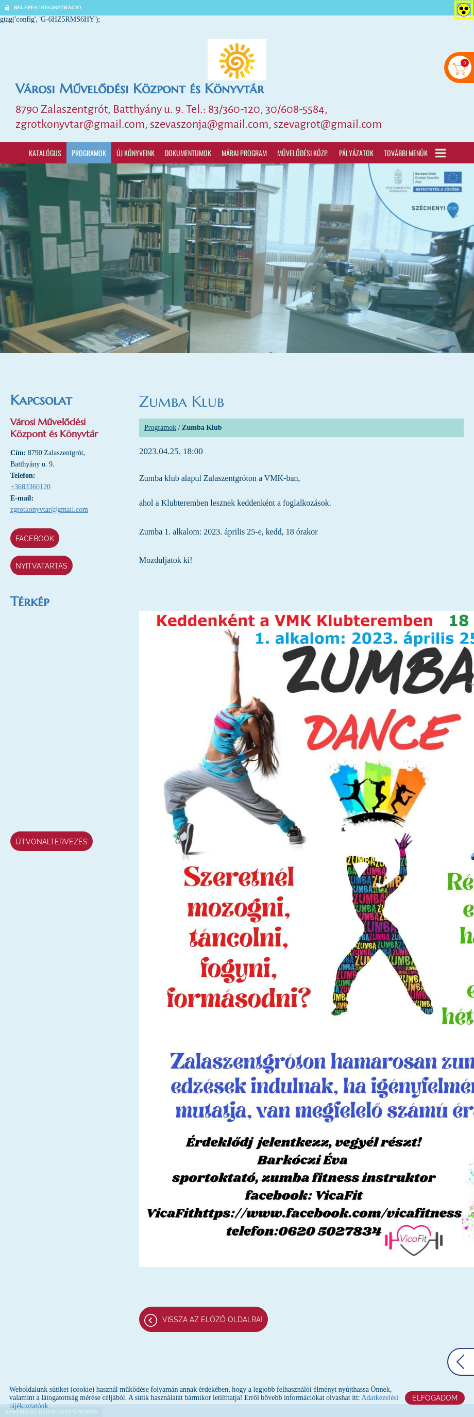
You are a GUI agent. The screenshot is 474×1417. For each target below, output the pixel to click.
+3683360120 (30, 487)
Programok (89, 152)
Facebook (34, 539)
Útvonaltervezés (51, 842)
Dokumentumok (188, 152)
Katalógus (45, 152)
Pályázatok (356, 152)
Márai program (244, 152)
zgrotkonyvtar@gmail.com (49, 509)
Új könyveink (135, 152)
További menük (415, 152)
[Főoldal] (237, 59)
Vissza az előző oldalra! (212, 1319)
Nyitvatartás (41, 566)
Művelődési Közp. (303, 152)
